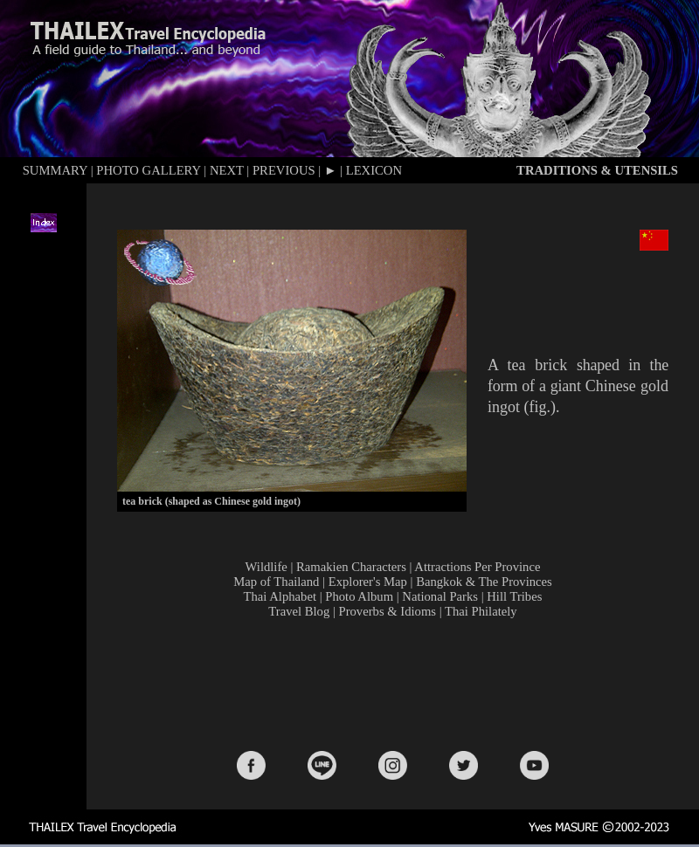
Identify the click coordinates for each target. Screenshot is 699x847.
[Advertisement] (395, 678)
